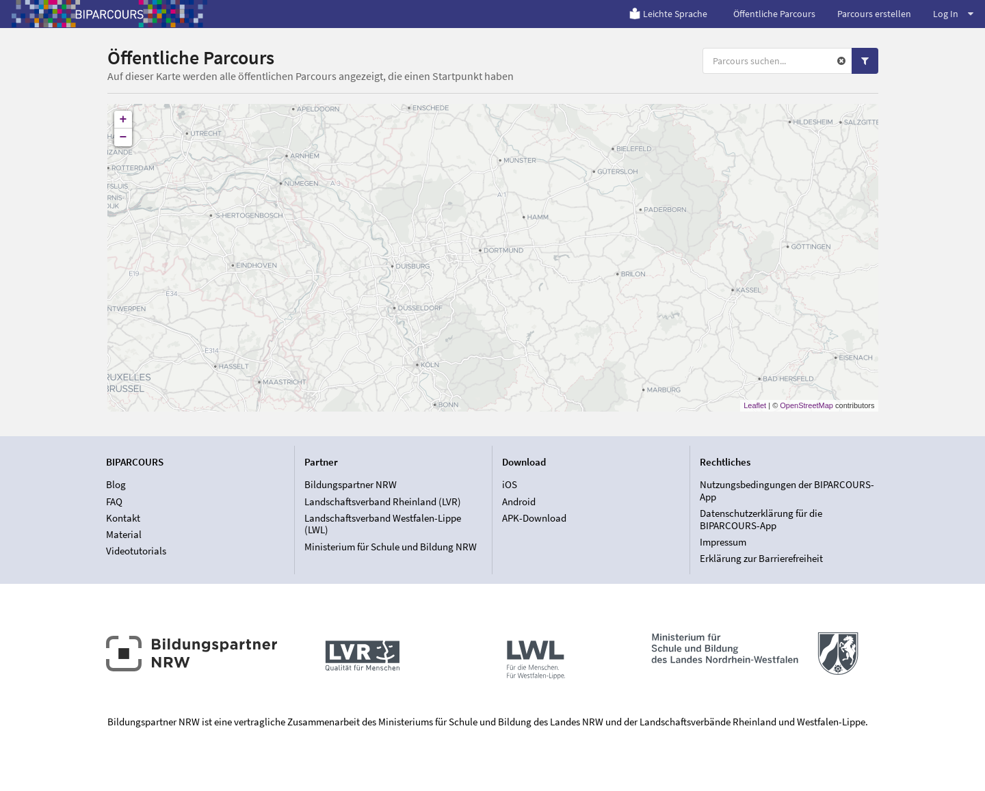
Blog (116, 485)
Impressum (723, 541)
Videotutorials (136, 550)
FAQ (114, 501)
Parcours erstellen (874, 14)
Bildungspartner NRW (350, 485)
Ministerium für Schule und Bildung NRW (390, 546)
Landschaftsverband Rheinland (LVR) (382, 501)
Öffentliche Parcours (774, 14)
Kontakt (123, 517)
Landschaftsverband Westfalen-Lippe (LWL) (382, 524)
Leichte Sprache (668, 14)
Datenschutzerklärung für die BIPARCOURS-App (761, 519)
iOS (509, 485)
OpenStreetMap (806, 405)
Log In (953, 14)
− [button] (123, 137)
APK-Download (534, 517)
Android (519, 501)
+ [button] (123, 119)
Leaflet (755, 405)
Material (124, 534)
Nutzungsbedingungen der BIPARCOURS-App (787, 491)
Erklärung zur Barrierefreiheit (761, 558)
